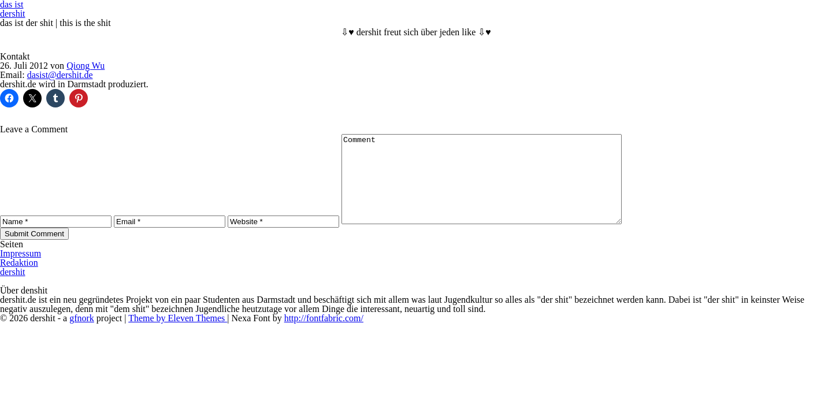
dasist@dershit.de (60, 75)
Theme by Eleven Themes (177, 335)
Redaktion (19, 280)
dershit (12, 13)
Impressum (20, 271)
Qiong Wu (85, 65)
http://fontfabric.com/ (323, 335)
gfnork (81, 335)
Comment (498, 188)
